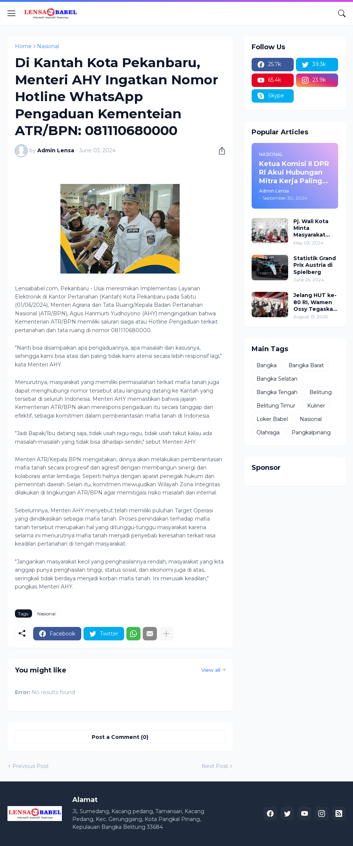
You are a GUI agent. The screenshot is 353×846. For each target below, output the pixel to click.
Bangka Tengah (276, 392)
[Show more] (166, 633)
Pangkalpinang (311, 432)
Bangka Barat (306, 365)
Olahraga (268, 432)
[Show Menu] (11, 13)
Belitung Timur (275, 405)
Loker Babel (272, 419)
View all (210, 670)
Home (23, 46)
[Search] (342, 13)
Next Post (215, 766)
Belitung (320, 392)
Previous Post (30, 766)
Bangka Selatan (276, 378)
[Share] (219, 150)
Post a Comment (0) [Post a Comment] (120, 737)
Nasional (48, 46)
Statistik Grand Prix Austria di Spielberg (314, 265)
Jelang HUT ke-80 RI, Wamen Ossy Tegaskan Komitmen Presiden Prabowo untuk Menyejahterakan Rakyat (315, 302)
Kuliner (316, 405)
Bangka (266, 365)
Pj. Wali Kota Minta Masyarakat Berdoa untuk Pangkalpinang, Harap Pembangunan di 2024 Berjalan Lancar (315, 228)
